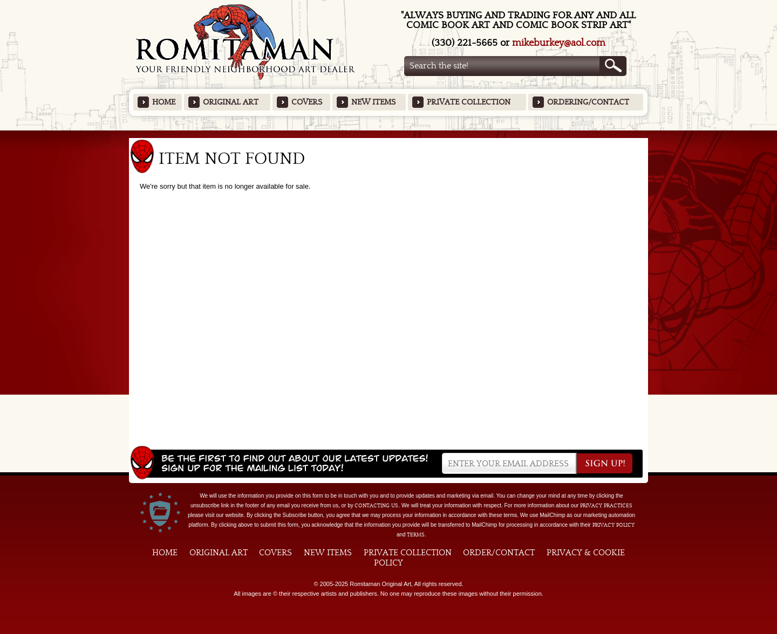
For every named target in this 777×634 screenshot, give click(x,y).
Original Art (230, 102)
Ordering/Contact (588, 102)
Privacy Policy (613, 525)
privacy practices (606, 505)
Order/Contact (499, 552)
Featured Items (388, 134)
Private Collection (468, 102)
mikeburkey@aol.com (558, 43)
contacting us (376, 505)
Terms (416, 535)
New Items (373, 102)
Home (163, 102)
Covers (306, 102)
